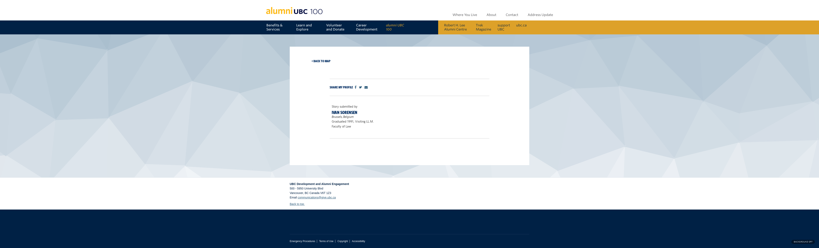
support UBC (504, 27)
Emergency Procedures (302, 241)
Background (803, 242)
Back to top (299, 204)
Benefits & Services (274, 27)
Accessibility (358, 241)
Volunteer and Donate (335, 27)
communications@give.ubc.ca (317, 197)
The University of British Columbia (338, 219)
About (491, 15)
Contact (512, 15)
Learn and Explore (304, 27)
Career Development (366, 27)
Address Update (540, 15)
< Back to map (321, 61)
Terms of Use (326, 241)
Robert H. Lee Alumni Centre (455, 27)
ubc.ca (521, 25)
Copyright (342, 241)
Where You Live (464, 15)
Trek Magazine (483, 27)
